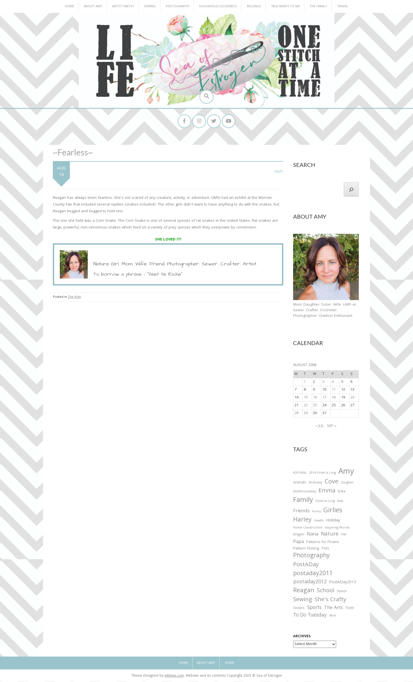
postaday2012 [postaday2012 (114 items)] (310, 583)
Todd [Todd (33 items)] (349, 609)
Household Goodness (218, 6)
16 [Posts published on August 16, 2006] (315, 398)
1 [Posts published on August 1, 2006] (305, 382)
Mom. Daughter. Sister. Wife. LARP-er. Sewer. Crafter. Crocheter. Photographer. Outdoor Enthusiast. (325, 310)
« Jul (319, 426)
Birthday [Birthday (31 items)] (315, 483)
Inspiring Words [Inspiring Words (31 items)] (337, 528)
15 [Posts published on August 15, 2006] (306, 398)
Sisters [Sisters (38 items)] (299, 609)
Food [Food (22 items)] (340, 502)
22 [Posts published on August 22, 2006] (306, 406)
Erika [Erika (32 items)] (341, 492)
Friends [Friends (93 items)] (301, 511)
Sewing (150, 6)
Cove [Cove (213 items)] (331, 483)
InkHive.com (174, 676)
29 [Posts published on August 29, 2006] (306, 413)
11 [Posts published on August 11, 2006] (334, 390)
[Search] (351, 189)
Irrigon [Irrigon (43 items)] (298, 535)
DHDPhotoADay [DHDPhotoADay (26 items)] (304, 492)
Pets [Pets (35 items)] (325, 549)
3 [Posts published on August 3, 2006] (323, 382)
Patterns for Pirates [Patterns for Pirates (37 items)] (322, 542)
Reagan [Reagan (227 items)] (303, 591)
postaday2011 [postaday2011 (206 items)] (313, 574)
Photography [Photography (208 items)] (311, 556)
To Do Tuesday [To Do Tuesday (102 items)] (310, 616)
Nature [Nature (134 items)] (330, 535)
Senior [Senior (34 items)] (342, 591)
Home (69, 6)
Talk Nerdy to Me (285, 6)
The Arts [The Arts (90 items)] (333, 608)
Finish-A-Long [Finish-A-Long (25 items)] (325, 502)
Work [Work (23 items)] (332, 617)
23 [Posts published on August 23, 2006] (315, 406)
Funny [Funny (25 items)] (316, 512)
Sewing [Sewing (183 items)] (302, 600)
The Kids (74, 297)
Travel (342, 6)
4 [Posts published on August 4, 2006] (333, 382)
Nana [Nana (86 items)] (312, 535)
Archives (302, 637)
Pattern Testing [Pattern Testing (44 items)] (306, 549)
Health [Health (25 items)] (319, 521)
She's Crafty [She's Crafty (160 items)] (330, 600)
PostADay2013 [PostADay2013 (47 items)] (342, 583)
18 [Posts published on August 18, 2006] (334, 398)
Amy (279, 172)
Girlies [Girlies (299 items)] (332, 511)
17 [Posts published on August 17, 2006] (324, 398)
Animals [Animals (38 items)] (299, 483)
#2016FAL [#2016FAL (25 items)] (300, 473)
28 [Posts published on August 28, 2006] (296, 413)
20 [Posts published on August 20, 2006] (352, 398)
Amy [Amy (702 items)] (346, 472)
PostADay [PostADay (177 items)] (306, 565)
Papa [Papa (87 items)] (298, 542)
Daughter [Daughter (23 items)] (347, 484)
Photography (177, 6)
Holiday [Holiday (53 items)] (333, 521)
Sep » (331, 426)
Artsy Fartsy (123, 6)
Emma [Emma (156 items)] (327, 491)
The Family (318, 6)
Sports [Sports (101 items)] (314, 608)
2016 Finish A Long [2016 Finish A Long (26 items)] (322, 473)
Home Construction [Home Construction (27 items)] (307, 528)
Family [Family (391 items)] (303, 501)
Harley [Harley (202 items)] (302, 520)
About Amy (93, 6)
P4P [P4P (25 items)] (343, 535)
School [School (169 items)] (325, 591)
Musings (254, 6)
